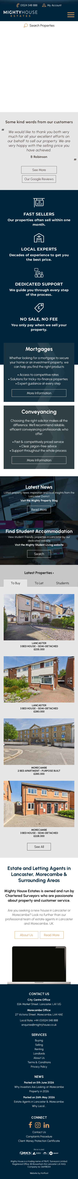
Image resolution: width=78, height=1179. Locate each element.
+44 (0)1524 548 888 (46, 1020)
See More (39, 170)
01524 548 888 (27, 5)
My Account (51, 5)
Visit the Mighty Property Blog (39, 500)
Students (62, 583)
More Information (39, 393)
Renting (39, 1049)
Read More (39, 509)
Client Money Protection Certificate (39, 1141)
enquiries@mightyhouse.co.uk (39, 1024)
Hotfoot (44, 1173)
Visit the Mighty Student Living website (39, 544)
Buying (39, 1040)
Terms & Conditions (39, 1062)
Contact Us (39, 1132)
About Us (26, 935)
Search (39, 554)
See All (39, 847)
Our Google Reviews (39, 179)
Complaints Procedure (39, 1136)
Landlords (39, 1053)
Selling (39, 1044)
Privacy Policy (39, 1066)
